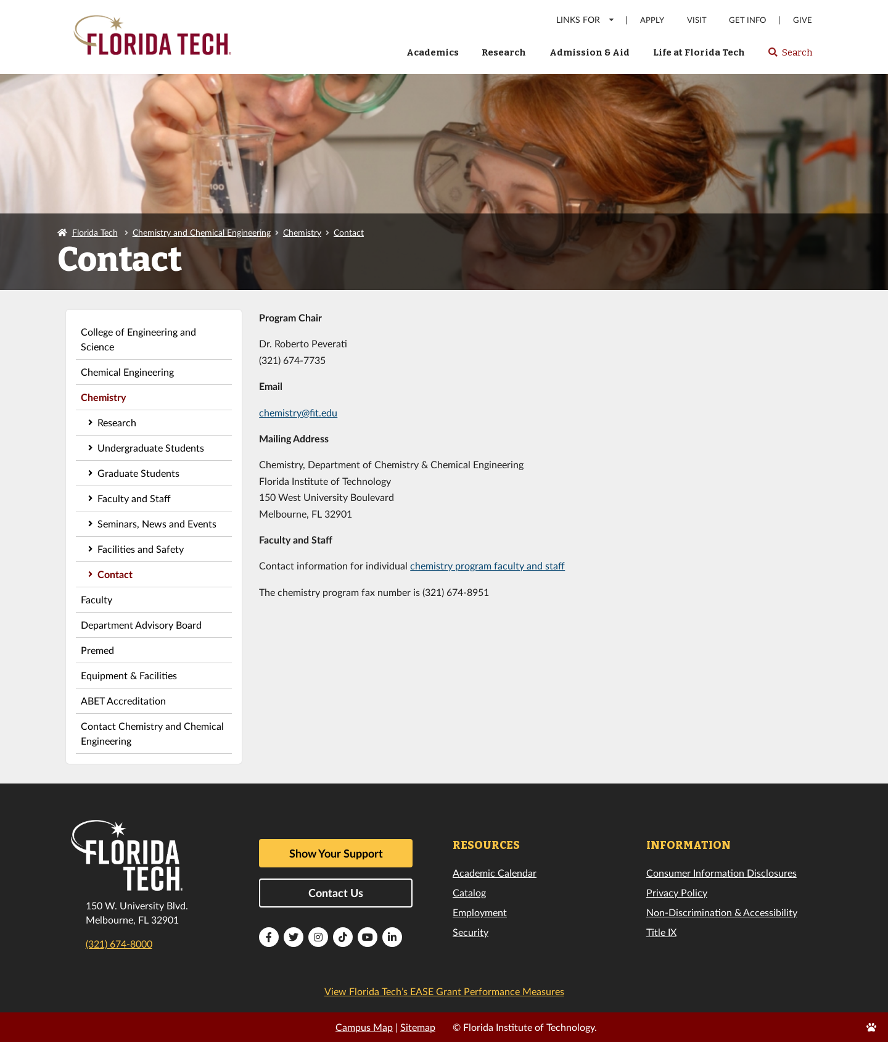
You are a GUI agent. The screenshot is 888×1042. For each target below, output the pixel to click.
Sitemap (417, 1027)
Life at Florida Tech (699, 52)
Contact (349, 232)
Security (470, 932)
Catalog (469, 892)
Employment (480, 912)
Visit (697, 20)
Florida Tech (95, 232)
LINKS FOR (585, 19)
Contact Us (335, 892)
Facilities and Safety (140, 549)
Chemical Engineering (127, 372)
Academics (432, 52)
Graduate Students (138, 473)
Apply (652, 20)
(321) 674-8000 (119, 943)
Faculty (96, 599)
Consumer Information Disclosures (721, 873)
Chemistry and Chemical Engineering (202, 232)
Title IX (661, 932)
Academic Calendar (494, 873)
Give (802, 20)
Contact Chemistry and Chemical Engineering (152, 733)
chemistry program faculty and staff (487, 565)
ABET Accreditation (123, 700)
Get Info (747, 20)
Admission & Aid (589, 52)
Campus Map (364, 1027)
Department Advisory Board (141, 625)
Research (504, 52)
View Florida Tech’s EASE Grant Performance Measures (444, 991)
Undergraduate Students (150, 447)
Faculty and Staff (134, 498)
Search (789, 56)
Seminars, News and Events (156, 523)
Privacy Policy (676, 892)
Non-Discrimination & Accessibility (721, 912)
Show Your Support (336, 853)
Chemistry (302, 232)
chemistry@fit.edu (298, 412)
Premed (97, 650)
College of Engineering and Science (138, 339)
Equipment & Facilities (129, 675)
